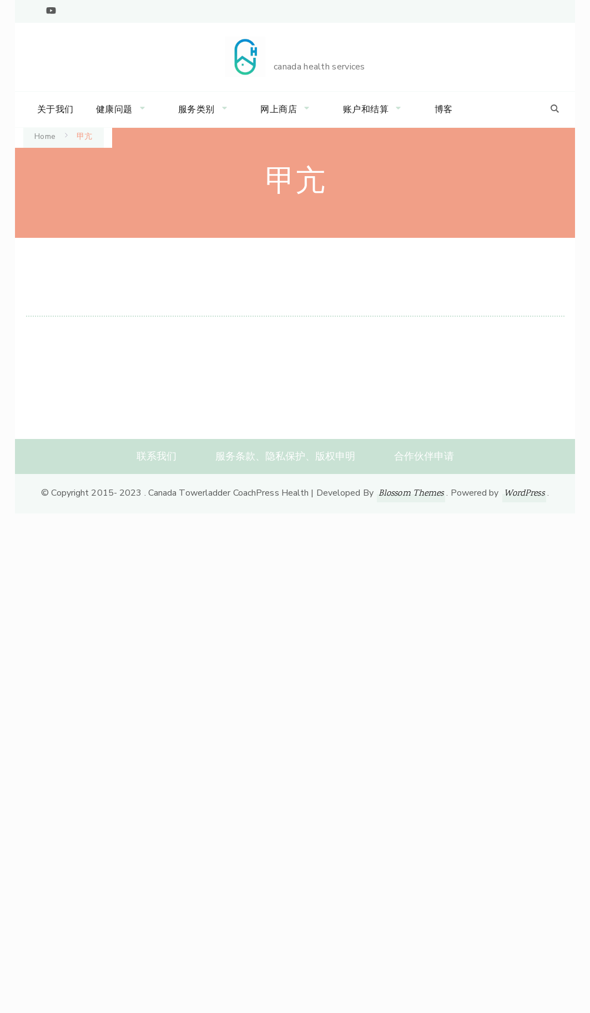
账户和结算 (366, 109)
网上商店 (278, 109)
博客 (444, 109)
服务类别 (196, 109)
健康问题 (114, 109)
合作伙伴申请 (424, 456)
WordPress (524, 493)
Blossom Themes (411, 493)
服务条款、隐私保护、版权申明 (285, 456)
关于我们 (55, 109)
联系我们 (157, 456)
